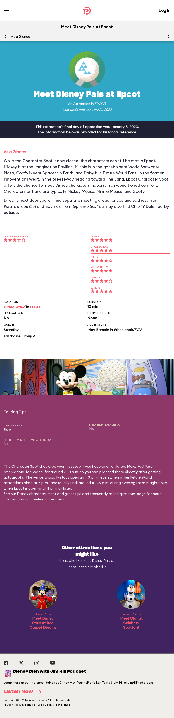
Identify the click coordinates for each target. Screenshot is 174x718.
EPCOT (100, 104)
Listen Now (24, 692)
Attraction (81, 104)
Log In (164, 10)
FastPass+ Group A (19, 336)
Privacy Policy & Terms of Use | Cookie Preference (37, 704)
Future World (14, 307)
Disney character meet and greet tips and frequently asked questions (76, 493)
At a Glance (20, 36)
